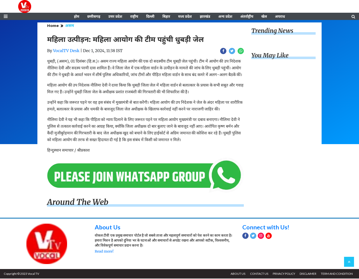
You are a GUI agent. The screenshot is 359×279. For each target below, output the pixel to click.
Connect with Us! (266, 227)
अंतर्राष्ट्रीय (247, 17)
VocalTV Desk (66, 51)
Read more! (104, 252)
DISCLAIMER (307, 274)
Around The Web (77, 203)
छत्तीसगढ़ (93, 17)
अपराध (280, 17)
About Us (107, 227)
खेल (264, 17)
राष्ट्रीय (134, 17)
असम (69, 26)
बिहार (166, 17)
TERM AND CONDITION (337, 274)
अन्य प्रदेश (225, 17)
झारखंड (205, 17)
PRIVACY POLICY (283, 274)
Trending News (272, 31)
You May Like (270, 56)
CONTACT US (258, 274)
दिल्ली (150, 17)
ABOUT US (237, 274)
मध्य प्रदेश (185, 17)
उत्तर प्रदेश (115, 17)
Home (53, 26)
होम (76, 17)
